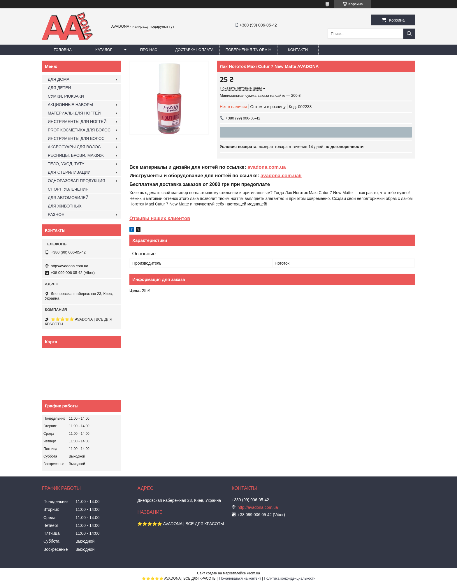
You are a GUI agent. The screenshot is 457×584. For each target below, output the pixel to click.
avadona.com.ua (266, 167)
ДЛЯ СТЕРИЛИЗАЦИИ (69, 172)
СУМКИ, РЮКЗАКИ (66, 96)
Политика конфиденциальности (289, 578)
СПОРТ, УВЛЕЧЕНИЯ (68, 189)
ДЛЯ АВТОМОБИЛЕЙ (68, 197)
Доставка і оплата (194, 50)
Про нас (148, 50)
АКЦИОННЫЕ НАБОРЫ (70, 104)
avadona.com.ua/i (281, 175)
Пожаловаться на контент (240, 578)
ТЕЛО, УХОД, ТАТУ (66, 163)
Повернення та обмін (249, 50)
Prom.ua (253, 573)
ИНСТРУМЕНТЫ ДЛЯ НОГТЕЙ (77, 121)
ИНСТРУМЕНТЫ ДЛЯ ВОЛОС (76, 138)
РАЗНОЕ (56, 214)
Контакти (298, 50)
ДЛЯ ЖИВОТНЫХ (65, 206)
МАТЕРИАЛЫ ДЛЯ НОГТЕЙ (74, 113)
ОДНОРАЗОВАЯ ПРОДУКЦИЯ (76, 180)
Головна (63, 50)
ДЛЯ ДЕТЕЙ (59, 87)
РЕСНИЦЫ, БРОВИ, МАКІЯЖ (76, 155)
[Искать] (409, 34)
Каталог (103, 50)
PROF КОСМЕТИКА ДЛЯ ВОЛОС (79, 130)
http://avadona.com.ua (69, 266)
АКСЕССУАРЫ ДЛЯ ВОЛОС (74, 147)
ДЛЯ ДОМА (58, 79)
